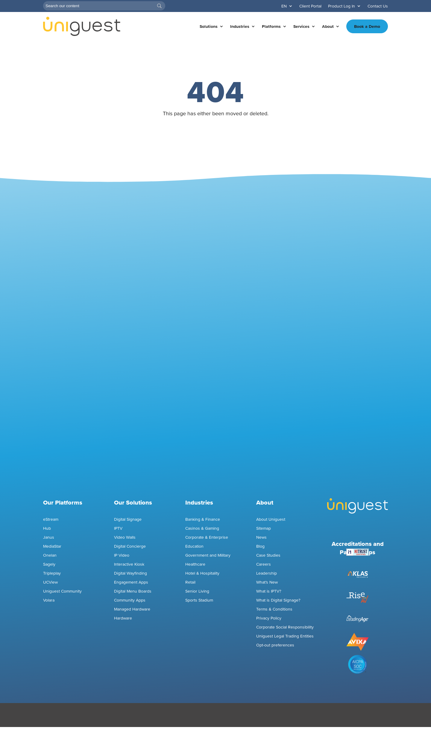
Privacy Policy (268, 618)
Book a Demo (367, 26)
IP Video (121, 555)
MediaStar (52, 546)
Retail (190, 582)
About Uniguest (270, 519)
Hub (47, 528)
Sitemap (263, 528)
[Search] (104, 5)
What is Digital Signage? (278, 600)
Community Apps (129, 600)
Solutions (209, 26)
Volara (48, 600)
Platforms (271, 26)
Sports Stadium (199, 600)
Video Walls (125, 537)
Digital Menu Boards (132, 591)
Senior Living (197, 591)
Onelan (50, 555)
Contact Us (378, 6)
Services (301, 26)
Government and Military (207, 555)
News (261, 537)
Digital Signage (128, 519)
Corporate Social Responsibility (285, 627)
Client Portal (310, 6)
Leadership (266, 573)
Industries (239, 26)
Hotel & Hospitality (202, 573)
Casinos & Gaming (202, 528)
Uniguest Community (62, 591)
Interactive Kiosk (129, 564)
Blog (260, 546)
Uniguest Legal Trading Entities (285, 636)
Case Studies (268, 555)
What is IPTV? (268, 591)
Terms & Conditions (274, 609)
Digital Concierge (130, 546)
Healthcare (195, 564)
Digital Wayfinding (130, 573)
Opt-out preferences (275, 645)
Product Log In (341, 6)
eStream (50, 519)
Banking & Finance (202, 519)
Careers (263, 564)
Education (194, 546)
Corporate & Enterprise (206, 537)
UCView (50, 582)
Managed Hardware (132, 609)
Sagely (49, 564)
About (328, 26)
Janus (48, 537)
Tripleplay (52, 573)
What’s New (267, 582)
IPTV (118, 528)
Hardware (123, 618)
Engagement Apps (131, 582)
